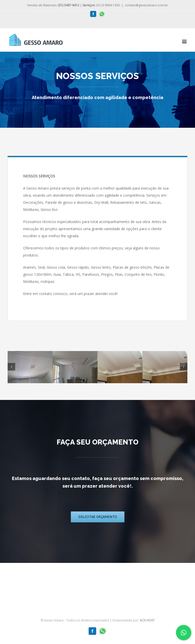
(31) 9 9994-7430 (101, 5)
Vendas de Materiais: (53, 5)
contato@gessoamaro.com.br (146, 5)
